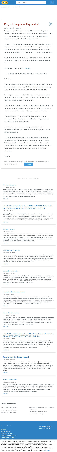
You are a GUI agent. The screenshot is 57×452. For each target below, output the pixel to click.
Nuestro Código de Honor (7, 439)
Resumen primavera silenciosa (9, 410)
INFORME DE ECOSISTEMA (8, 412)
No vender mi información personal (10, 441)
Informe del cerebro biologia (36, 414)
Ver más (28, 164)
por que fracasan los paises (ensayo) (38, 411)
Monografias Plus (5, 6)
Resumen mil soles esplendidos (9, 407)
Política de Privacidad (6, 433)
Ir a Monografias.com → (45, 426)
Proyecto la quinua (17, 6)
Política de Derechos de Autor (9, 435)
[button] (51, 24)
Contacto (3, 429)
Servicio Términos (5, 431)
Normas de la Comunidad (7, 437)
